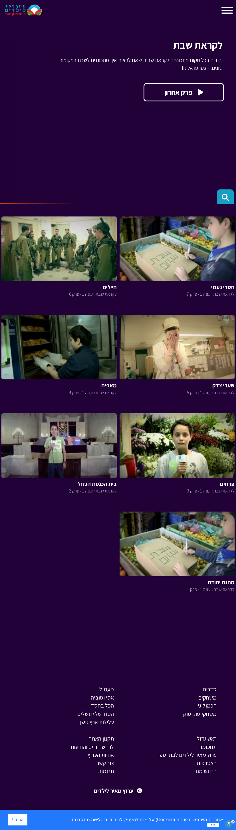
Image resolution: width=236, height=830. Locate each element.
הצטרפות (207, 763)
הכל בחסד (102, 705)
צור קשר (105, 763)
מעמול (106, 689)
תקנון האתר (101, 738)
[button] (69, 820)
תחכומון (208, 747)
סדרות (210, 689)
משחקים (207, 697)
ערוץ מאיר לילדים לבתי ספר (187, 755)
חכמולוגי (207, 705)
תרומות (106, 771)
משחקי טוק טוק (200, 713)
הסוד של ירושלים (95, 713)
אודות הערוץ (101, 755)
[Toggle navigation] (51, 11)
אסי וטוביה (102, 697)
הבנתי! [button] (17, 819)
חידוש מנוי (205, 771)
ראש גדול (207, 738)
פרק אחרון (183, 92)
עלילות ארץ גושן (97, 722)
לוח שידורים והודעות (92, 747)
